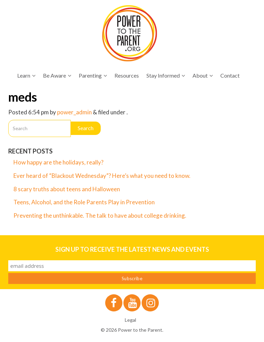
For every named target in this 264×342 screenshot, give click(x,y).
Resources (126, 75)
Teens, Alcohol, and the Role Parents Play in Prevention (84, 202)
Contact (230, 75)
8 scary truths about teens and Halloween (66, 189)
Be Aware (57, 75)
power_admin (74, 112)
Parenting (93, 75)
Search (86, 128)
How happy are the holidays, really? (58, 162)
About (202, 75)
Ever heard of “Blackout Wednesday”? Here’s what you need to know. (101, 175)
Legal (130, 320)
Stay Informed (165, 75)
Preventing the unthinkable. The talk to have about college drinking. (99, 215)
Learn (26, 75)
